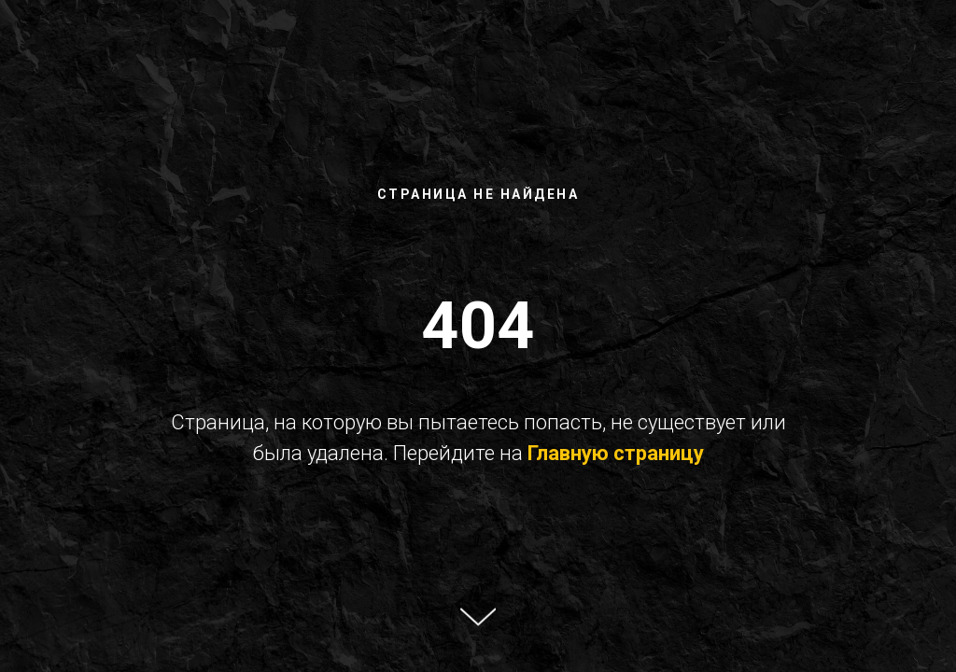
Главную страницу (615, 453)
